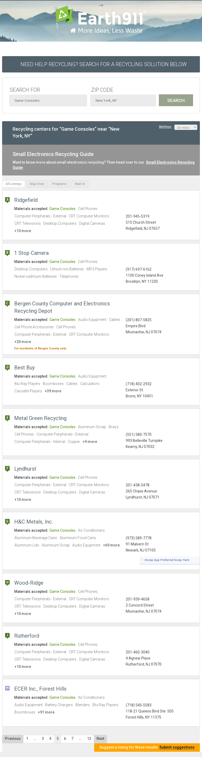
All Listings (14, 184)
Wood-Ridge (28, 583)
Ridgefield (26, 200)
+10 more (22, 231)
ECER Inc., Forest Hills (40, 689)
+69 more (111, 545)
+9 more (90, 441)
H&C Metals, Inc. (33, 522)
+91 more (46, 712)
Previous (13, 738)
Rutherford (26, 636)
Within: (178, 127)
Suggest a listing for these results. (147, 747)
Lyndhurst (25, 469)
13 (89, 738)
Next (100, 738)
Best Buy (24, 367)
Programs (59, 184)
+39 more (53, 391)
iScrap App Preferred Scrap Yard (167, 560)
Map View (37, 184)
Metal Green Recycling (40, 418)
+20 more (22, 342)
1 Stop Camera (31, 253)
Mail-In (80, 184)
